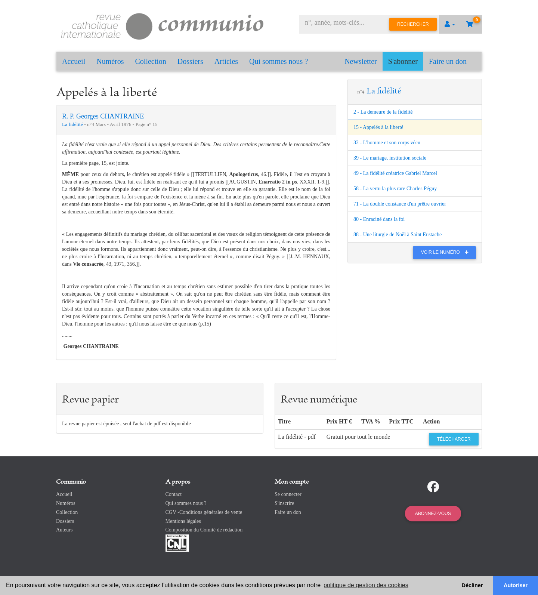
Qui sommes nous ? (278, 61)
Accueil (73, 61)
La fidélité (73, 124)
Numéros (110, 61)
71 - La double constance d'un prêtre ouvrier (399, 204)
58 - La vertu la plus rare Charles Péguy (395, 188)
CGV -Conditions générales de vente (204, 512)
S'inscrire (284, 503)
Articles (226, 61)
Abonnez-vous (433, 513)
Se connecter (288, 494)
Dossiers (190, 61)
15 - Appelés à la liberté (378, 127)
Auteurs (64, 530)
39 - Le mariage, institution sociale (389, 158)
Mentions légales (183, 521)
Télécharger (454, 439)
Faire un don (448, 61)
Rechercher (413, 24)
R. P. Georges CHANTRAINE (103, 116)
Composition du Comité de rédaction (204, 530)
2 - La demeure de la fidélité (383, 112)
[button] (450, 24)
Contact (174, 494)
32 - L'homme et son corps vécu (386, 142)
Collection (150, 61)
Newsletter (360, 61)
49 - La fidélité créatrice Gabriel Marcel (395, 173)
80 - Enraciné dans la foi (379, 219)
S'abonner (403, 61)
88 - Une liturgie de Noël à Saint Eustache (397, 234)
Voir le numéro (446, 252)
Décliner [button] (472, 585)
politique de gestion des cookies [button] (366, 585)
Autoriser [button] (516, 585)
